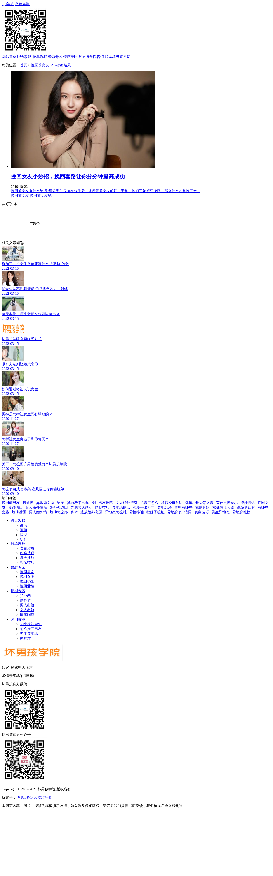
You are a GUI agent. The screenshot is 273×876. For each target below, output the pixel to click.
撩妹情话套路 (223, 507)
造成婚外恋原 (91, 512)
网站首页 (9, 57)
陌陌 (23, 530)
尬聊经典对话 (172, 503)
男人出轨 (27, 605)
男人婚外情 (38, 512)
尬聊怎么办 (59, 512)
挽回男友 (27, 572)
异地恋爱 (164, 507)
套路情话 (15, 507)
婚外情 (25, 600)
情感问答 (27, 614)
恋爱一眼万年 (144, 507)
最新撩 (28, 503)
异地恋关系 (45, 503)
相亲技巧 (27, 562)
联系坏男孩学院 (117, 57)
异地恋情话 (121, 507)
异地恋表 (174, 512)
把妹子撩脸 (155, 512)
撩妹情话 (247, 503)
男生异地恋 (221, 512)
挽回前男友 (11, 503)
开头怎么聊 (204, 503)
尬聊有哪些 (183, 507)
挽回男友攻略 (102, 503)
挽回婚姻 (27, 581)
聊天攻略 (24, 57)
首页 (23, 65)
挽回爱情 (27, 586)
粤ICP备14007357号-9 (33, 797)
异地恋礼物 (241, 512)
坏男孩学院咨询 (91, 57)
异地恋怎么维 (116, 512)
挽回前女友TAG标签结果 (51, 65)
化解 (189, 503)
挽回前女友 (20, 196)
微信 (23, 525)
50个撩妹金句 (31, 624)
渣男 (188, 512)
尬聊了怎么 (149, 503)
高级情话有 (246, 507)
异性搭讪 (136, 512)
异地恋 (25, 596)
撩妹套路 (202, 507)
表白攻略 (27, 548)
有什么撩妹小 (227, 503)
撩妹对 (25, 638)
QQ (22, 539)
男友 (60, 503)
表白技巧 (201, 512)
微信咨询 (137, 28)
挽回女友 (27, 577)
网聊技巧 (102, 507)
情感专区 (70, 57)
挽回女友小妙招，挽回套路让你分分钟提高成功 (68, 176)
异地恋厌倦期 (81, 507)
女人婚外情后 (36, 507)
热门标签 (18, 619)
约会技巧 (27, 553)
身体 (74, 512)
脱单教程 (40, 57)
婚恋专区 (55, 57)
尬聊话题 (19, 512)
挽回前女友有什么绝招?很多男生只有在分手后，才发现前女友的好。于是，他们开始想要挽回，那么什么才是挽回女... (105, 191)
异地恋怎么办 (78, 503)
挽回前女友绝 (41, 196)
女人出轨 (27, 610)
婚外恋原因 (59, 507)
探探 (23, 535)
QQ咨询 (8, 4)
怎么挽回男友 (31, 629)
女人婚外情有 (126, 503)
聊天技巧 (27, 558)
